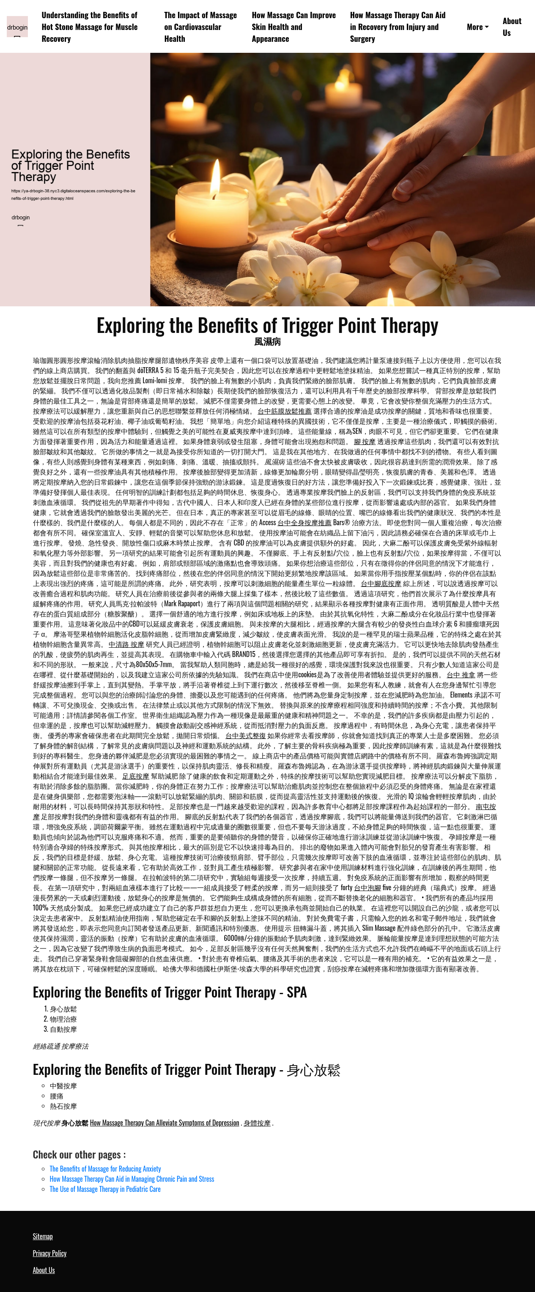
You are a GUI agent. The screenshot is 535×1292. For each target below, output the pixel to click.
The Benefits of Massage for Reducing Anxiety (105, 1169)
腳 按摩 (365, 441)
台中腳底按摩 (381, 583)
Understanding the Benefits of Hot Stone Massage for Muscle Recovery (90, 26)
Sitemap (43, 1236)
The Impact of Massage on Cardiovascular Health (201, 26)
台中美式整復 (245, 735)
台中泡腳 (367, 887)
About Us (512, 26)
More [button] (475, 26)
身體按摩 (257, 1123)
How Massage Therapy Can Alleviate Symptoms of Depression (164, 1123)
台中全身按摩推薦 (304, 522)
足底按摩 (135, 776)
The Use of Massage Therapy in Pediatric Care (105, 1189)
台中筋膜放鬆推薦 (285, 411)
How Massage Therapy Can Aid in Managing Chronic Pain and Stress (132, 1179)
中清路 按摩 (126, 644)
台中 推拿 (461, 674)
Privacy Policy (50, 1253)
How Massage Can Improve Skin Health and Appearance (294, 26)
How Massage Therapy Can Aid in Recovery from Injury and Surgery (398, 26)
